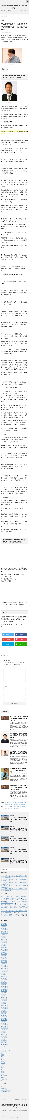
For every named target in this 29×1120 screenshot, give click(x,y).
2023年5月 (4, 978)
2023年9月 (4, 971)
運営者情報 (17, 1099)
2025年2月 (4, 946)
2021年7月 (4, 1013)
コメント (6, 666)
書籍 (2, 1061)
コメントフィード (6, 1090)
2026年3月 (4, 925)
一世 (7, 655)
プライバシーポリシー (8, 1099)
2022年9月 (4, 991)
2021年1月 (4, 1023)
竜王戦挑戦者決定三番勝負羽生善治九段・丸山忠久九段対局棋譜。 (18, 753)
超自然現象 (4, 1076)
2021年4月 (4, 1018)
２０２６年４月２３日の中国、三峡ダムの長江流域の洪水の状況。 (18, 840)
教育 (2, 1058)
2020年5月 (4, 1036)
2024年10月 (4, 950)
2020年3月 (4, 1039)
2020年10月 (4, 1028)
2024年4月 (4, 960)
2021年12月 (4, 1005)
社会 (2, 1066)
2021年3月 (4, 1020)
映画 (2, 1059)
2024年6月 (4, 957)
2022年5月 (4, 997)
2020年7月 (4, 1032)
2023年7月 (4, 975)
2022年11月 (4, 987)
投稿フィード (5, 1088)
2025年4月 (4, 942)
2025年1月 (4, 947)
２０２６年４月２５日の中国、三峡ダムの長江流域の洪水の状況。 (18, 819)
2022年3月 (4, 1000)
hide (6, 69)
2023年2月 (4, 983)
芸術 (2, 1074)
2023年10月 (4, 970)
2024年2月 (4, 963)
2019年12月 (4, 1044)
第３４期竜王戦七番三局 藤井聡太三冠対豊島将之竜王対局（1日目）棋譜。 (19, 718)
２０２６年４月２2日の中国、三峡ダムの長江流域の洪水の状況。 (18, 851)
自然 (2, 1071)
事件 (2, 1053)
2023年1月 (4, 984)
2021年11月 (4, 1007)
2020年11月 (4, 1026)
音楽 (2, 1080)
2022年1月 (4, 1004)
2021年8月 (4, 1012)
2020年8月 (4, 1031)
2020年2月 (4, 1041)
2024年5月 (4, 958)
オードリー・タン (6, 1050)
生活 (2, 1064)
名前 (5, 686)
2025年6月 (4, 939)
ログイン (3, 1086)
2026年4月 (4, 923)
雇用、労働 (4, 1079)
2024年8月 (4, 954)
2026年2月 (4, 926)
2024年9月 (4, 952)
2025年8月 (4, 936)
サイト (5, 697)
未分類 (3, 1063)
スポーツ (3, 1051)
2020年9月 (4, 1029)
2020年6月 (4, 1034)
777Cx (18, 898)
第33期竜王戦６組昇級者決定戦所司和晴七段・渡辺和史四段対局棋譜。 (18, 735)
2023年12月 (4, 966)
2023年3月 (4, 981)
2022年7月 (4, 994)
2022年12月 (4, 986)
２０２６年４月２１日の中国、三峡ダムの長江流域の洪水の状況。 (18, 862)
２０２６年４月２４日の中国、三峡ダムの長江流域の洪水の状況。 (18, 830)
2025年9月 (4, 934)
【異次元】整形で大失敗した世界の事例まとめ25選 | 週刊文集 (14, 908)
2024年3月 (4, 962)
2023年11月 (4, 968)
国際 (2, 1055)
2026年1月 (4, 928)
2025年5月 (4, 941)
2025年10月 (4, 933)
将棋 (4, 651)
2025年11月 (4, 931)
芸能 (2, 1072)
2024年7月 (4, 955)
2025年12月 (4, 929)
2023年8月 (4, 973)
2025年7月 (4, 937)
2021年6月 (4, 1015)
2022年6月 (4, 995)
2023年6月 (4, 976)
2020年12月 (4, 1024)
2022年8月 (4, 992)
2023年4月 (4, 979)
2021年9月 (4, 1010)
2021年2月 (4, 1021)
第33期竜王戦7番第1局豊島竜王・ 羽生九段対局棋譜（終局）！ (18, 770)
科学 (2, 1067)
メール (5, 692)
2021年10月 (4, 1008)
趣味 (2, 1077)
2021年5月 (4, 1016)
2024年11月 (4, 949)
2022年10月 (4, 989)
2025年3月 (4, 944)
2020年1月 (4, 1042)
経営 (2, 1069)
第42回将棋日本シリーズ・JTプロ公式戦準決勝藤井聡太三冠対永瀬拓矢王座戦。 (19, 787)
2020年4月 (4, 1037)
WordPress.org (5, 1091)
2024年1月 (4, 965)
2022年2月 (4, 1002)
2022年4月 (4, 999)
